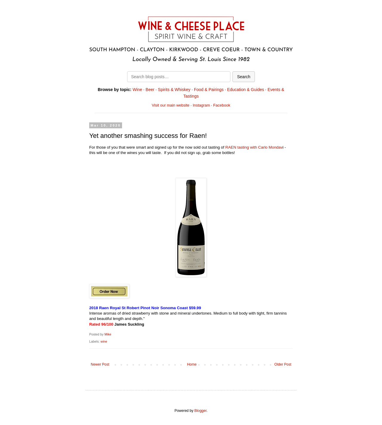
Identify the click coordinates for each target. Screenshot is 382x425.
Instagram (201, 105)
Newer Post (100, 364)
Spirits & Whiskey (174, 89)
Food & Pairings (209, 89)
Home (192, 364)
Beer (150, 89)
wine (104, 341)
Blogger (200, 411)
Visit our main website (171, 105)
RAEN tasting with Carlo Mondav (254, 147)
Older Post (282, 364)
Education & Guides (245, 89)
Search (243, 76)
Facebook (221, 105)
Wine (137, 89)
